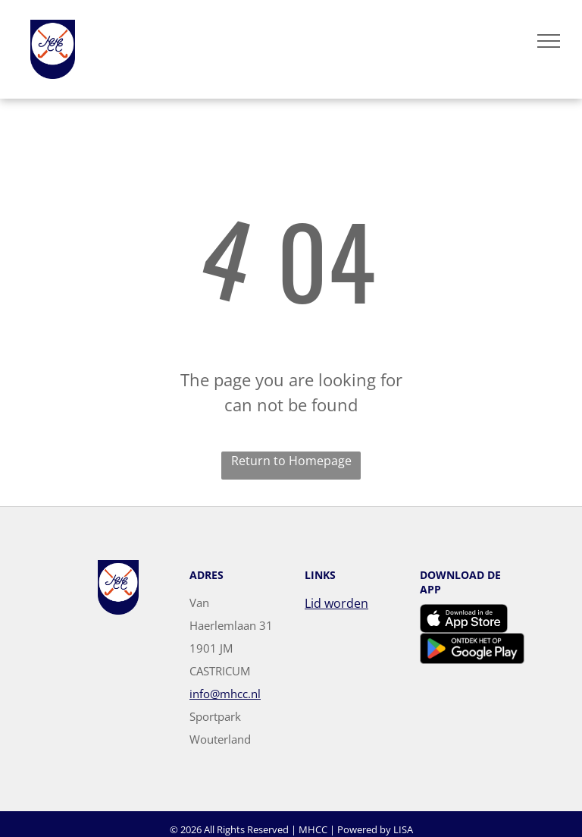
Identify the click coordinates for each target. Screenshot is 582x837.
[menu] (548, 41)
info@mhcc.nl (225, 693)
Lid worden (336, 603)
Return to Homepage (291, 460)
